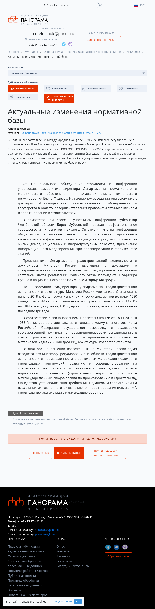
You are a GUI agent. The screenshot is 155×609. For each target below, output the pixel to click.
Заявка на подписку (100, 40)
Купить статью (69, 453)
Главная (13, 52)
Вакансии (63, 556)
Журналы (31, 52)
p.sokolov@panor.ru (47, 530)
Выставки (15, 590)
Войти (47, 5)
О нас (60, 546)
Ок (78, 601)
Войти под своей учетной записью (106, 453)
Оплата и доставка (21, 556)
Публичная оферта (22, 575)
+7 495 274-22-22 (41, 45)
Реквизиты (64, 561)
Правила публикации (24, 546)
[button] (132, 88)
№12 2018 (133, 52)
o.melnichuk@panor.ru (52, 33)
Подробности (63, 601)
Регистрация (61, 5)
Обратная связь (118, 556)
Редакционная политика (26, 551)
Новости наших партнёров (28, 595)
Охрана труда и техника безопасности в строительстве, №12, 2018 (63, 133)
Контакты (63, 551)
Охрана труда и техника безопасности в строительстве (82, 52)
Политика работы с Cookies (28, 571)
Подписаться (41, 453)
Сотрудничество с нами (73, 566)
